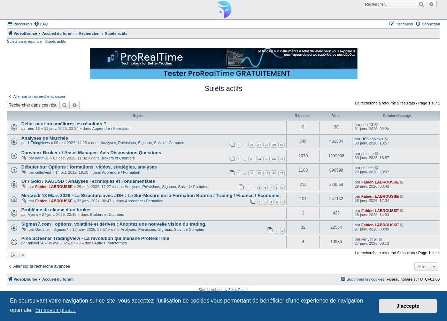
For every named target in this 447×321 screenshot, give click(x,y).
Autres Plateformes (110, 243)
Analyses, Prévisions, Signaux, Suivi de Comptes (142, 143)
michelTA (36, 243)
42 (259, 173)
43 (266, 173)
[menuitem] (41, 24)
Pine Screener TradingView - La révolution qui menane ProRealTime (95, 238)
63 (251, 159)
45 (281, 173)
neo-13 (34, 128)
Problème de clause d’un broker (56, 209)
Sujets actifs (55, 41)
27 (259, 144)
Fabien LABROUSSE (54, 187)
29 (274, 144)
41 (251, 173)
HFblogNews (39, 143)
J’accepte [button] (407, 306)
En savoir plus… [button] (55, 310)
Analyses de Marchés (44, 138)
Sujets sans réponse (24, 41)
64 (259, 159)
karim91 (42, 158)
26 (251, 144)
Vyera (33, 214)
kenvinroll (369, 239)
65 (266, 159)
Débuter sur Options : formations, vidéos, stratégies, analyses (89, 167)
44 (274, 173)
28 (266, 144)
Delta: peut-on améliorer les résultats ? (63, 123)
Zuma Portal (237, 290)
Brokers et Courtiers (118, 158)
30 (281, 144)
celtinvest (43, 172)
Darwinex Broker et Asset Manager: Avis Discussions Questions (91, 152)
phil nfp (367, 153)
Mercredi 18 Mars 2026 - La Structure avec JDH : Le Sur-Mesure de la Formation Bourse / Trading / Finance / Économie (150, 195)
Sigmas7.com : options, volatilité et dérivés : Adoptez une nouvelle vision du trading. (114, 224)
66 (274, 159)
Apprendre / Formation (111, 128)
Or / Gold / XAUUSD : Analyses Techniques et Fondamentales (88, 181)
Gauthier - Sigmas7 (51, 229)
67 (281, 159)
